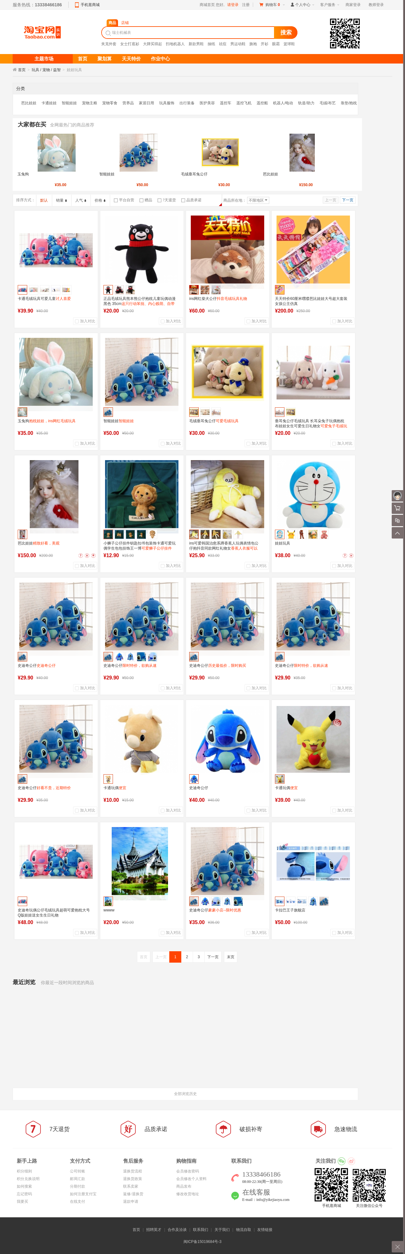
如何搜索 (24, 1186)
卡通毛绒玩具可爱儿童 (44, 298)
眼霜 (276, 44)
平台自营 (124, 200)
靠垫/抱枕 (349, 103)
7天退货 (167, 200)
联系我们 (200, 1229)
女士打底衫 (129, 44)
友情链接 (264, 1229)
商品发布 (183, 1186)
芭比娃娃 (28, 103)
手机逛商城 (90, 5)
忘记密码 (24, 1194)
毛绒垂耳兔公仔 (194, 174)
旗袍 (253, 44)
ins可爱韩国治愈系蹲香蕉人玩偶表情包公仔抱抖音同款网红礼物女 (224, 548)
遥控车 (225, 103)
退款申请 (130, 1201)
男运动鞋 (238, 44)
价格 (100, 200)
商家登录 (353, 5)
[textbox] (188, 32)
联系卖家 (130, 1186)
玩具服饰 (166, 103)
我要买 (22, 1201)
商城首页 (207, 5)
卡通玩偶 (114, 788)
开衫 (264, 44)
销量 (61, 200)
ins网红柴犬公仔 (218, 298)
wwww (109, 910)
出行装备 (187, 103)
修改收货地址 (187, 1194)
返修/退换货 (133, 1194)
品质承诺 (191, 200)
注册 (246, 5)
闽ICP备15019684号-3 (202, 1241)
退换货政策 (132, 1179)
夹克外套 (108, 44)
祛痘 (223, 44)
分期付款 (77, 1186)
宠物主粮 (89, 103)
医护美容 (207, 103)
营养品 (128, 103)
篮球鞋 (289, 44)
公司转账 (77, 1171)
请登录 (233, 5)
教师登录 (376, 5)
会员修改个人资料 (191, 1179)
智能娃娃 (69, 103)
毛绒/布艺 (328, 103)
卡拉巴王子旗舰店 (290, 910)
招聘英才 (153, 1229)
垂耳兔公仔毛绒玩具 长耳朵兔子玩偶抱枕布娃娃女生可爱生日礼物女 (311, 426)
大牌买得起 (152, 44)
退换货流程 (132, 1171)
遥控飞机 (244, 103)
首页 (22, 70)
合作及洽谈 (177, 1229)
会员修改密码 (187, 1171)
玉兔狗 (23, 174)
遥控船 (262, 103)
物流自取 (243, 1229)
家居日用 (146, 103)
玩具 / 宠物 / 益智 (46, 70)
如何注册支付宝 (83, 1194)
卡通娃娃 (49, 103)
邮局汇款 (77, 1179)
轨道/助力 (306, 103)
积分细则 (24, 1171)
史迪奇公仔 (37, 665)
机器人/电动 (283, 103)
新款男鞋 (196, 44)
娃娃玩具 (282, 543)
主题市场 (43, 58)
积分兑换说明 (28, 1179)
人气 (80, 200)
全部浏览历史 (185, 1094)
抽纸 (211, 44)
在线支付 (77, 1201)
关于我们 (222, 1229)
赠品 (146, 200)
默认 (44, 200)
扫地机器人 (175, 44)
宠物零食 (109, 103)
